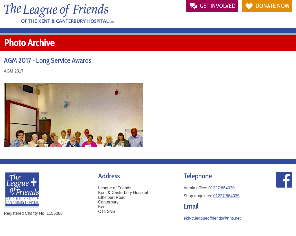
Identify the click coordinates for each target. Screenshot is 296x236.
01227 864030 (221, 188)
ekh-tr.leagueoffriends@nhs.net (211, 218)
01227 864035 (226, 196)
